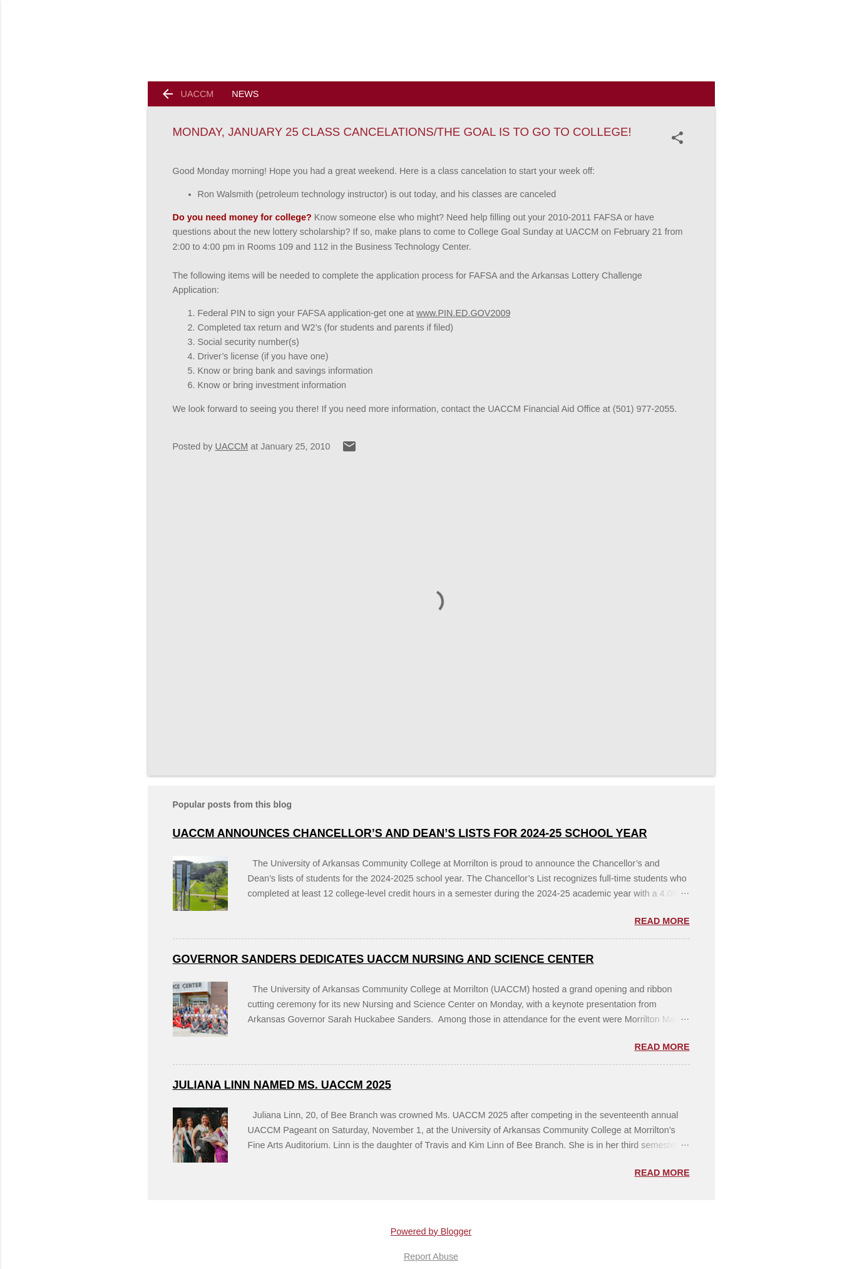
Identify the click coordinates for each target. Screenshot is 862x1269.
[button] (680, 137)
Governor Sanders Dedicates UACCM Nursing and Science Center (383, 959)
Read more (662, 921)
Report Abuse (431, 1256)
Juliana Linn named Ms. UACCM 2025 (282, 1085)
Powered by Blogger (431, 1231)
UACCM (197, 94)
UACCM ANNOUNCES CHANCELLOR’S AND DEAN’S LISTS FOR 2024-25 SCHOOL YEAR (410, 833)
